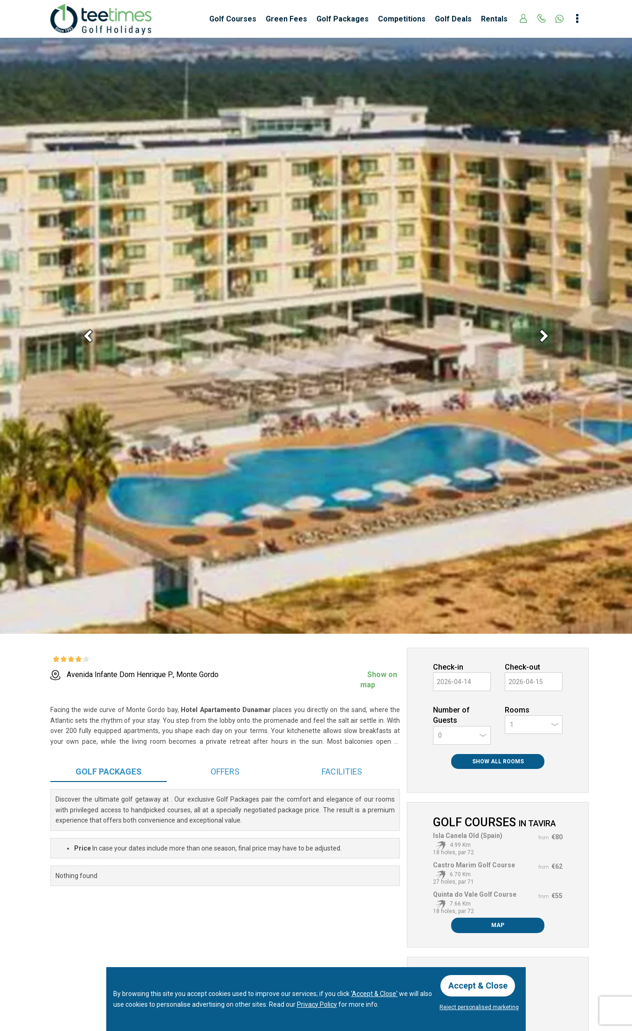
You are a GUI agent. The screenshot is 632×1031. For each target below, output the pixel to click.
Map (497, 925)
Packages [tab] (109, 771)
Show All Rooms (498, 761)
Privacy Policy (317, 1004)
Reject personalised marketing (479, 1007)
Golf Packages (342, 18)
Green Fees (286, 18)
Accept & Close (478, 985)
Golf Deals (453, 18)
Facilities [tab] (342, 771)
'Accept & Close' (374, 993)
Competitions (402, 18)
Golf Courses (232, 18)
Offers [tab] (225, 771)
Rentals (494, 18)
